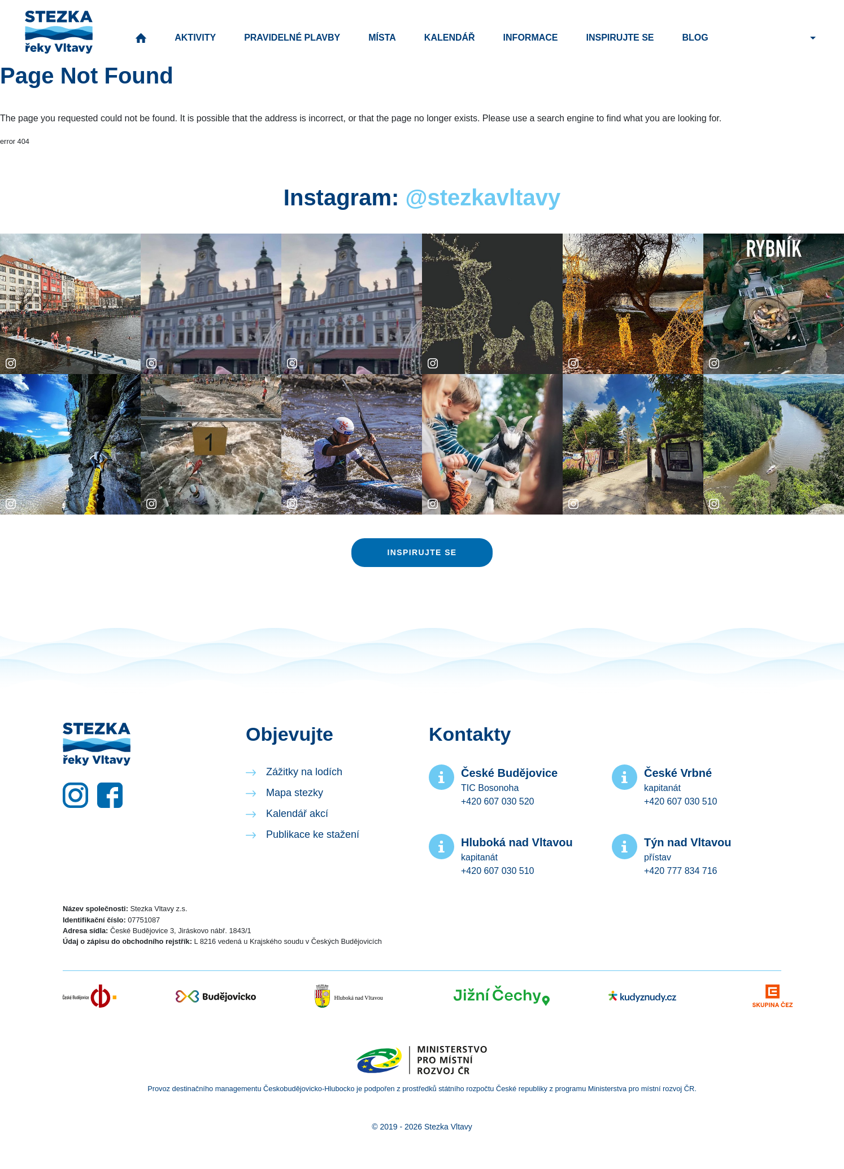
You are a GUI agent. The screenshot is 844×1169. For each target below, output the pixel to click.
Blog (695, 37)
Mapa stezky (294, 792)
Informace (530, 37)
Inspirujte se (620, 37)
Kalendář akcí (297, 813)
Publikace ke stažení (312, 834)
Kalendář (449, 37)
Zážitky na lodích (304, 771)
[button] (811, 37)
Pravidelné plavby (292, 37)
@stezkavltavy (482, 197)
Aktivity (195, 37)
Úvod (141, 38)
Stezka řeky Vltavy (59, 32)
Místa (382, 37)
